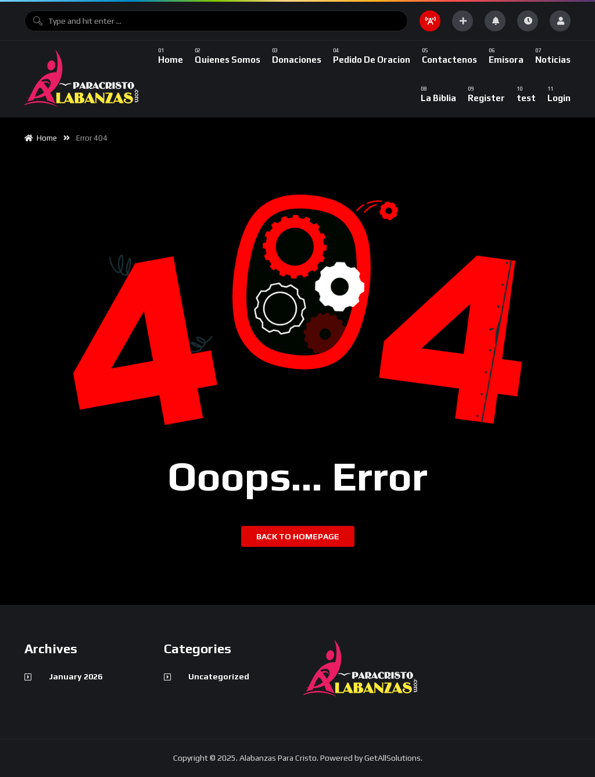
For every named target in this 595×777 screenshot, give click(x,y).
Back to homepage (297, 536)
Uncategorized (218, 676)
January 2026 (75, 676)
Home (40, 138)
